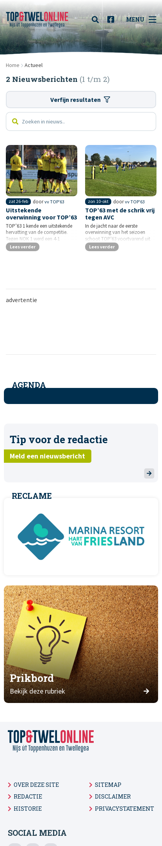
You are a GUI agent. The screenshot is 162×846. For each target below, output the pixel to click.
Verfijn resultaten (80, 99)
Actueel (34, 65)
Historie (28, 808)
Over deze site (36, 784)
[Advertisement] (84, 328)
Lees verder (23, 247)
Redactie (28, 796)
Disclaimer (113, 796)
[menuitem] (97, 19)
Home (13, 65)
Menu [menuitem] (141, 19)
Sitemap (108, 784)
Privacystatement (124, 808)
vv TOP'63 (54, 201)
